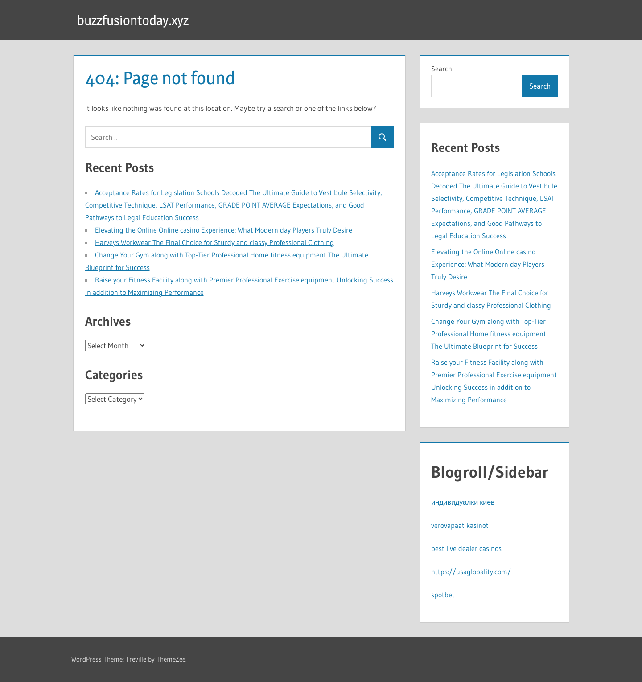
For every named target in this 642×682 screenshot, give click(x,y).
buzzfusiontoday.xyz (136, 20)
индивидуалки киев (462, 502)
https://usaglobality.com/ (471, 571)
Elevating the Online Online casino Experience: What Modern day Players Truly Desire (223, 229)
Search (441, 68)
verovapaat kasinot (460, 525)
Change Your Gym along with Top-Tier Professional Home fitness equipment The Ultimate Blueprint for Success (488, 334)
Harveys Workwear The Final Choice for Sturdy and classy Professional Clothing (214, 242)
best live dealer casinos (466, 548)
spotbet (443, 594)
